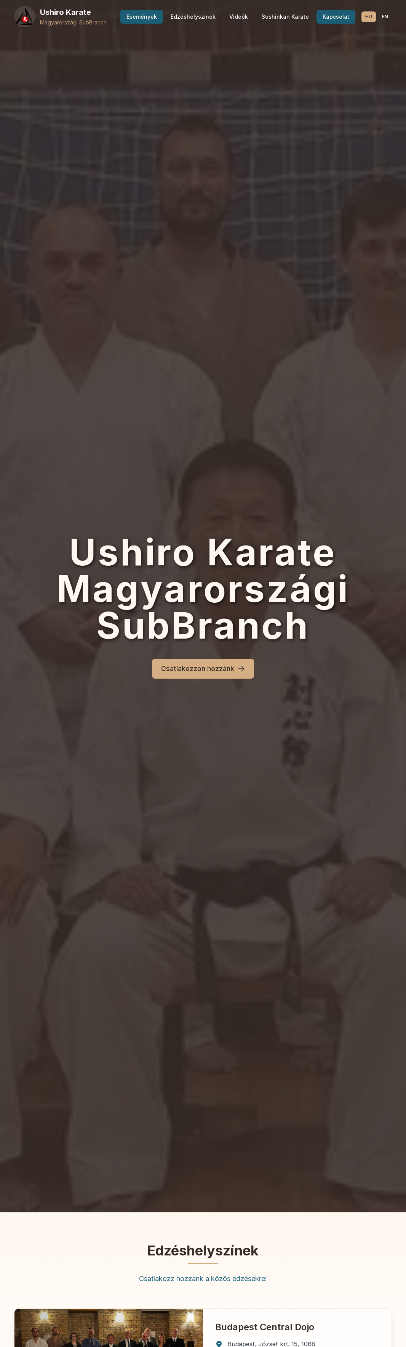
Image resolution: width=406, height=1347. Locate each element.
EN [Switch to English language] (385, 16)
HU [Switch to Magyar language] (368, 16)
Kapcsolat (336, 16)
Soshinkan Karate (285, 16)
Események (141, 16)
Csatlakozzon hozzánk (203, 669)
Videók (238, 16)
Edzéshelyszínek (193, 16)
